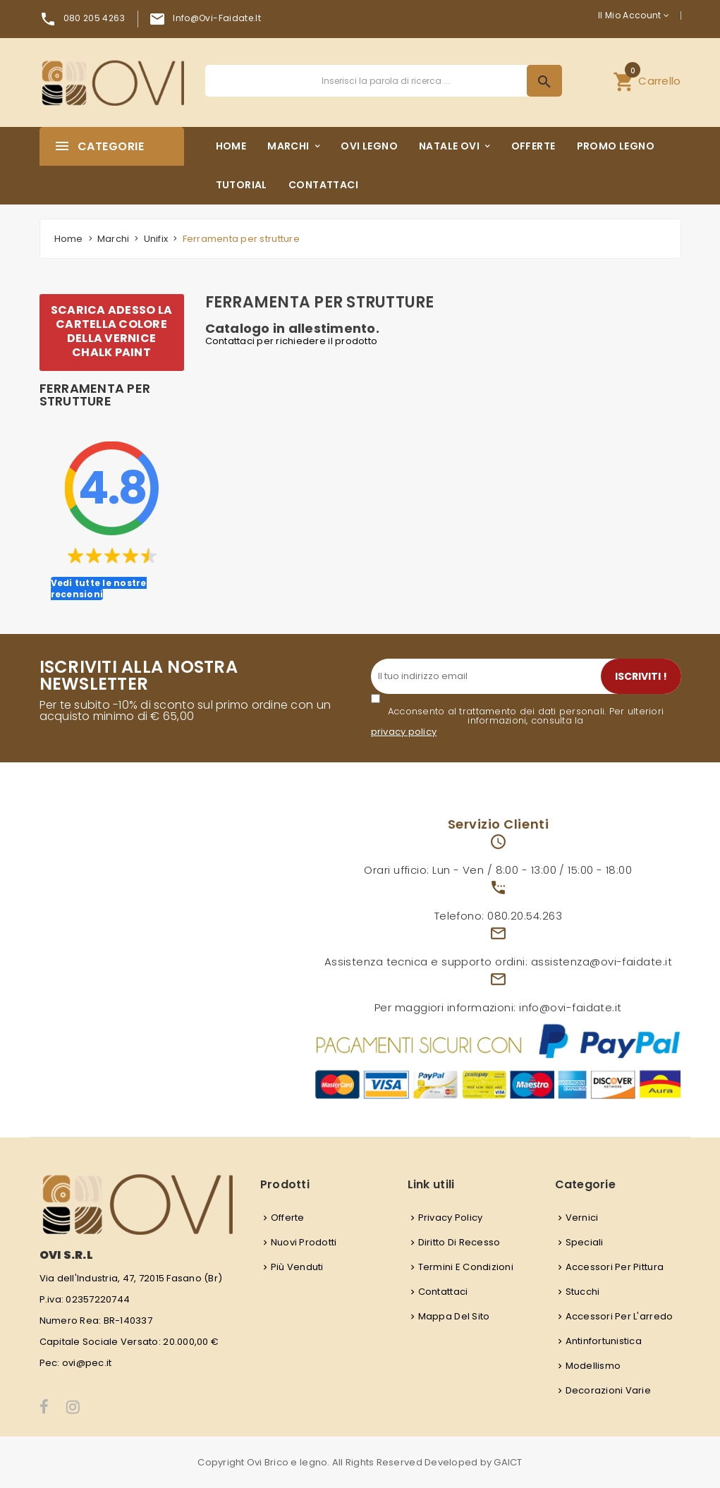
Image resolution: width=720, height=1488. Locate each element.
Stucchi (583, 1291)
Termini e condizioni (465, 1267)
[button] (647, 81)
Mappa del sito (454, 1316)
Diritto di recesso (459, 1242)
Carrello (647, 79)
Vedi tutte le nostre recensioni (99, 588)
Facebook (44, 1406)
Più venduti (297, 1267)
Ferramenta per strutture (95, 395)
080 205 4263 (94, 18)
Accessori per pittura (615, 1267)
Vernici (582, 1217)
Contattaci (443, 1291)
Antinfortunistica (604, 1341)
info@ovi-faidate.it (217, 18)
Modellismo (593, 1365)
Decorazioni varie (608, 1390)
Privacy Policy (450, 1217)
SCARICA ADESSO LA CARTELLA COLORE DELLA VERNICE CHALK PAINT (111, 331)
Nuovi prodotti (304, 1242)
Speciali (585, 1242)
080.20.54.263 (524, 915)
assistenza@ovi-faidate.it (601, 961)
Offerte (288, 1217)
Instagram (74, 1406)
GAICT (508, 1462)
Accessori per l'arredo (619, 1316)
